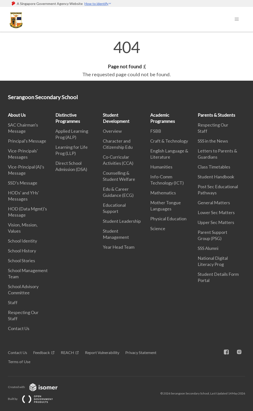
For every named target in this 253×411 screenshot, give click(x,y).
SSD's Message (22, 183)
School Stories (21, 260)
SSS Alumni (208, 248)
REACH (67, 352)
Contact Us (18, 328)
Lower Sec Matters (216, 212)
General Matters (214, 202)
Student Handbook (216, 176)
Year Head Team (118, 247)
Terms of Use (19, 361)
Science (157, 228)
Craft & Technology (169, 141)
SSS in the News (213, 141)
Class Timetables (214, 166)
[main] (126, 58)
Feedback (41, 352)
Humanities (161, 166)
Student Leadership (122, 221)
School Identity (22, 240)
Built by (34, 399)
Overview (112, 131)
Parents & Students (216, 115)
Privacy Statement (140, 352)
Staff (13, 302)
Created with (36, 387)
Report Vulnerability (102, 352)
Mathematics (163, 192)
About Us (17, 115)
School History (22, 250)
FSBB (155, 131)
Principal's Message (27, 141)
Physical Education (168, 218)
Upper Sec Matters (216, 222)
